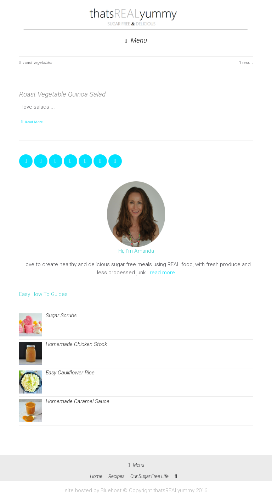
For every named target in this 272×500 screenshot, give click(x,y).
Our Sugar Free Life (149, 476)
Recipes (116, 476)
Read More (34, 122)
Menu (136, 40)
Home (96, 476)
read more (162, 272)
